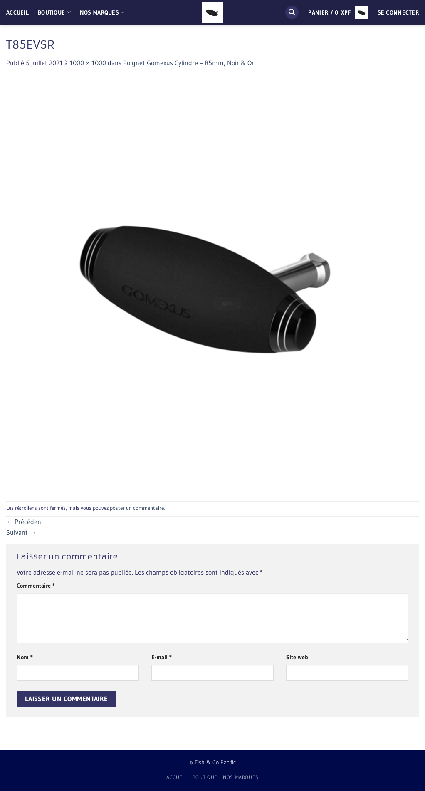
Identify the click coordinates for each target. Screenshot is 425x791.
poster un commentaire (137, 508)
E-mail (161, 657)
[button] (338, 12)
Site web (297, 657)
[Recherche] (292, 13)
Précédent (25, 521)
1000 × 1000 (87, 63)
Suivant (21, 532)
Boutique (54, 12)
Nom (25, 657)
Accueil (17, 12)
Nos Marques (102, 12)
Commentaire (36, 585)
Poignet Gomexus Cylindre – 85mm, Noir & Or (188, 63)
